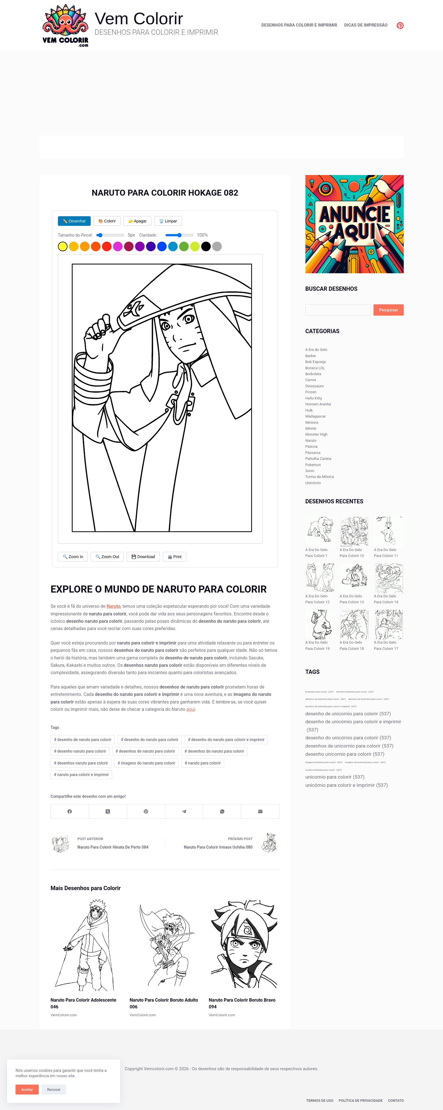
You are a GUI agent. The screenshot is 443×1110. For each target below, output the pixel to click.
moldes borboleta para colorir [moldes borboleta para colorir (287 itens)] (323, 770)
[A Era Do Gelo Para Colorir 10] (354, 532)
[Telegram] (184, 811)
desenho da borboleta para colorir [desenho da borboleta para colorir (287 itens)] (325, 699)
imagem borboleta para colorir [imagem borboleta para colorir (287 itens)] (323, 762)
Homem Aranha (318, 404)
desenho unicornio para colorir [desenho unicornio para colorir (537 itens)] (345, 754)
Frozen (310, 392)
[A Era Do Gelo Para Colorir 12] (320, 578)
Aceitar (27, 1089)
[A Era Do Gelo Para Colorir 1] (320, 532)
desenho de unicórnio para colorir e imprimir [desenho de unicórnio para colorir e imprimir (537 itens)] (353, 726)
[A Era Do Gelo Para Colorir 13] (354, 578)
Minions (311, 422)
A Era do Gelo (316, 350)
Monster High (316, 434)
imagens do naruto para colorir (146, 763)
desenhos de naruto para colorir (145, 751)
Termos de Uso (322, 1100)
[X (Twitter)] (108, 811)
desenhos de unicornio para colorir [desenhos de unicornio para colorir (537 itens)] (349, 746)
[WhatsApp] (222, 811)
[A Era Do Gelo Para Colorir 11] (389, 532)
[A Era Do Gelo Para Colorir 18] (354, 624)
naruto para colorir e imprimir (81, 774)
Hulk (309, 410)
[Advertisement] (221, 93)
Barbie (310, 356)
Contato (396, 1100)
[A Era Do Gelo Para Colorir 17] (389, 624)
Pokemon (313, 465)
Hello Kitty (313, 398)
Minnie (310, 428)
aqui (190, 709)
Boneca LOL (315, 368)
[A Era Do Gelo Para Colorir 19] (320, 624)
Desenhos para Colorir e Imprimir (299, 25)
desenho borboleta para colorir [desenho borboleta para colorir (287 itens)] (355, 692)
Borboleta (313, 374)
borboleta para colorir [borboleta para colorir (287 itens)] (319, 692)
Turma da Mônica (319, 477)
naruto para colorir (203, 763)
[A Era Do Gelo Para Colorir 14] (389, 578)
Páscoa (311, 446)
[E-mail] (260, 811)
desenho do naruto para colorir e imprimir (226, 739)
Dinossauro (314, 386)
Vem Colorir (139, 18)
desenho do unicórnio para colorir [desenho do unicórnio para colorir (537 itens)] (348, 738)
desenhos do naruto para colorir (214, 751)
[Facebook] (70, 811)
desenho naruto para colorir (80, 751)
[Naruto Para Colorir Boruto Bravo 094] (244, 944)
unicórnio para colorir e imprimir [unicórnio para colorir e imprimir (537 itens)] (346, 785)
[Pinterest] (400, 25)
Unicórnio (313, 483)
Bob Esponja (315, 362)
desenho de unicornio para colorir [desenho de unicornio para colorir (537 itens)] (348, 714)
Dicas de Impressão (366, 25)
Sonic (309, 471)
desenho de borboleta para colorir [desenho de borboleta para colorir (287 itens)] (368, 699)
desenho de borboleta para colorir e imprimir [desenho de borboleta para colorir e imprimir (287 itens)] (331, 706)
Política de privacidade (362, 1100)
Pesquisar (388, 310)
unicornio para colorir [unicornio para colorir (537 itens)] (335, 777)
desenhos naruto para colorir (81, 763)
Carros (310, 380)
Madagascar (315, 416)
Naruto (310, 440)
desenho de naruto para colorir (82, 739)
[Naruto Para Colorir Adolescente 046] (86, 944)
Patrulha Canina (318, 458)
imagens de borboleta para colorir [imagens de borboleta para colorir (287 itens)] (365, 762)
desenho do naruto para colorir (150, 739)
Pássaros (313, 453)
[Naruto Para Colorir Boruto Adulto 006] (165, 944)
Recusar (53, 1089)
